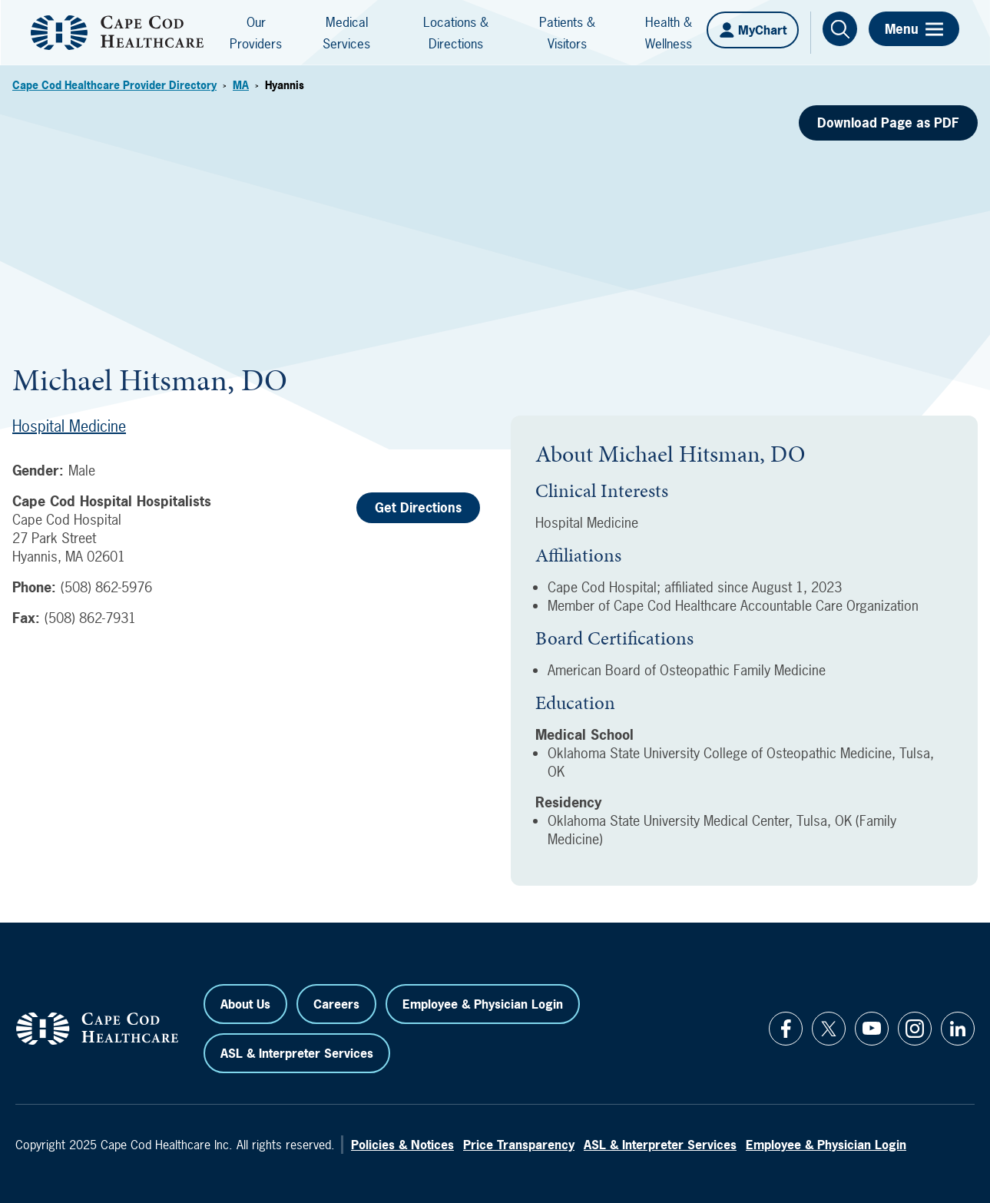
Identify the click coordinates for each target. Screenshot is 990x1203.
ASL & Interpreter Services (296, 1053)
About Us (245, 1004)
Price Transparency (518, 1144)
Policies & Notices (402, 1144)
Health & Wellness (668, 32)
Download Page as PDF (888, 122)
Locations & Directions (455, 32)
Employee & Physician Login (482, 1004)
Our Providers (256, 32)
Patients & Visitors (567, 32)
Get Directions (418, 507)
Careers (336, 1004)
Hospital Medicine (69, 426)
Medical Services (346, 32)
